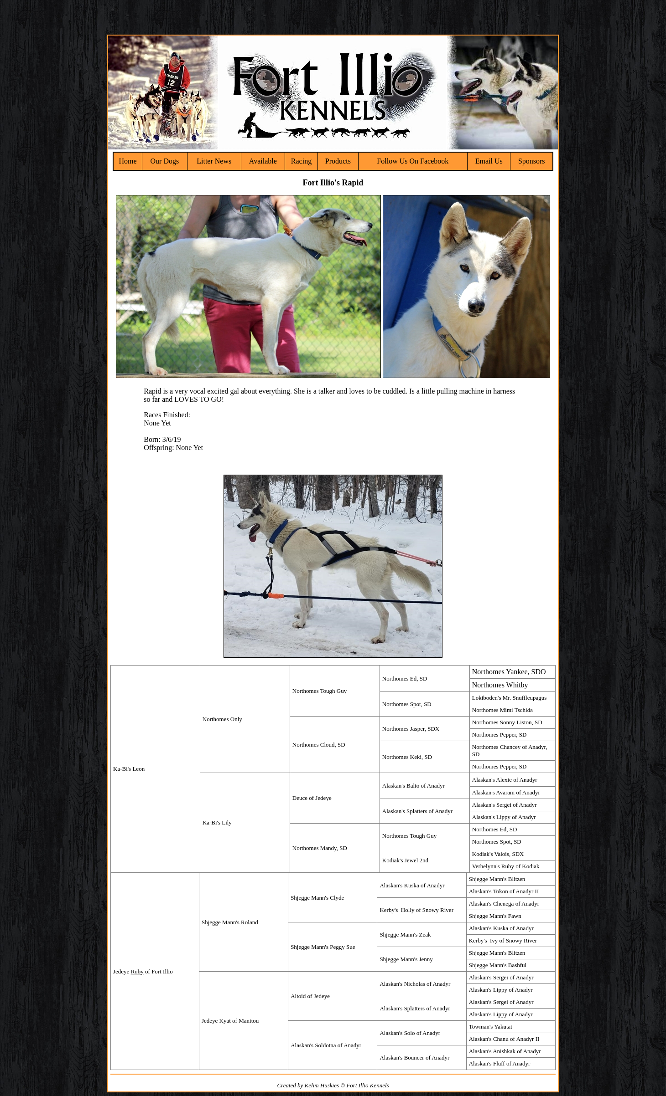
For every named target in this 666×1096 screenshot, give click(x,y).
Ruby (137, 971)
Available (263, 161)
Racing (301, 161)
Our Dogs (165, 161)
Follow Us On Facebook (412, 161)
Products (338, 161)
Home (127, 161)
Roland (249, 922)
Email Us (489, 161)
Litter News (214, 161)
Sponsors (531, 161)
